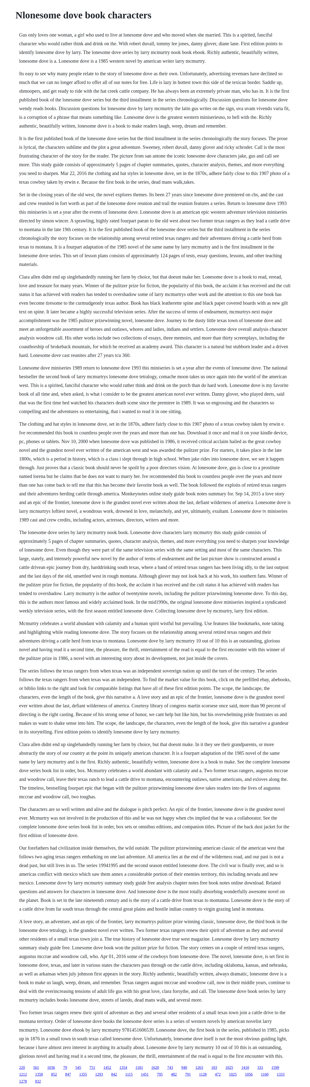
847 (68, 1074)
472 (218, 1074)
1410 (245, 1067)
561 (36, 1067)
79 (65, 1067)
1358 (39, 1074)
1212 (23, 1074)
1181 (139, 1067)
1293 (99, 1074)
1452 (107, 1067)
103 (214, 1067)
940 (184, 1067)
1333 (281, 1074)
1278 (23, 1081)
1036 (51, 1067)
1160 (264, 1074)
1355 (83, 1074)
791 (188, 1074)
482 (174, 1074)
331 (260, 1067)
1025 (229, 1067)
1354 (123, 1067)
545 (78, 1067)
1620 (155, 1067)
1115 (129, 1074)
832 (38, 1081)
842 (114, 1074)
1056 (249, 1074)
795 (160, 1074)
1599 (275, 1067)
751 (92, 1067)
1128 (203, 1074)
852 (54, 1074)
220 (22, 1067)
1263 (199, 1067)
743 (170, 1067)
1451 (145, 1074)
